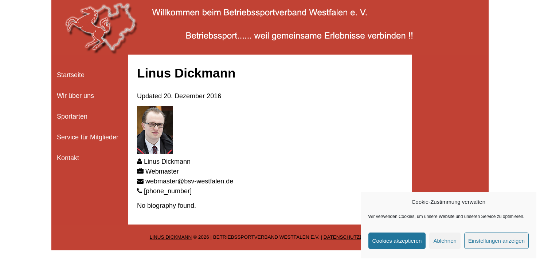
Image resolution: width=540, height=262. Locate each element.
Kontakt (68, 158)
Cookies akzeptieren (397, 241)
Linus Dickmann (171, 237)
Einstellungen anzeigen (496, 241)
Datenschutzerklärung (357, 237)
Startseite (71, 75)
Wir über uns (75, 95)
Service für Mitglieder (87, 137)
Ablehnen (444, 241)
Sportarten (72, 116)
